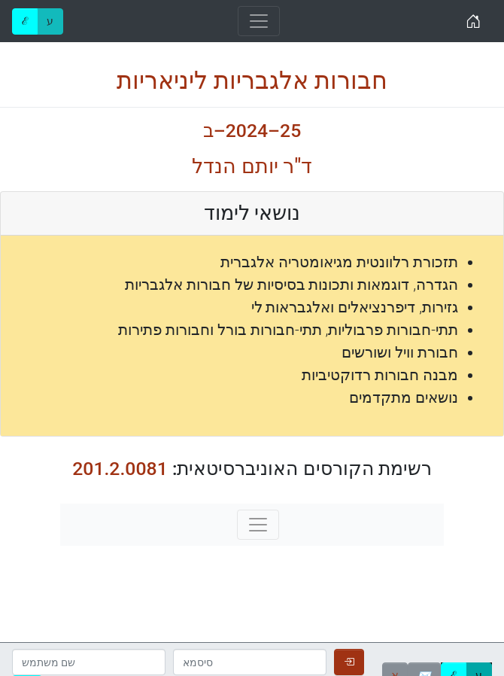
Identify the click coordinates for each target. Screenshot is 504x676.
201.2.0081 (120, 469)
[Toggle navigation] (259, 21)
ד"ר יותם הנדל (252, 166)
